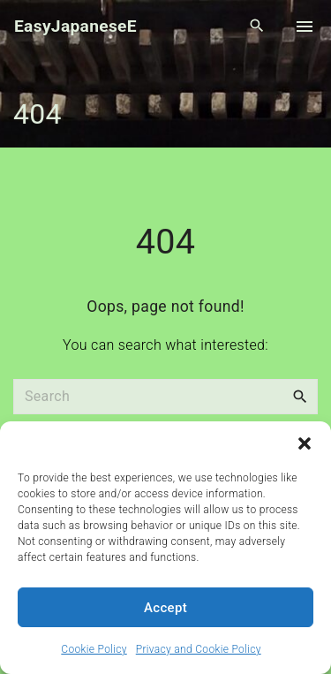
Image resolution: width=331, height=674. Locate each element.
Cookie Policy (93, 649)
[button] (304, 443)
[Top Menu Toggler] (304, 26)
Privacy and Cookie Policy (198, 649)
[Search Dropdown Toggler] (257, 26)
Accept (165, 608)
